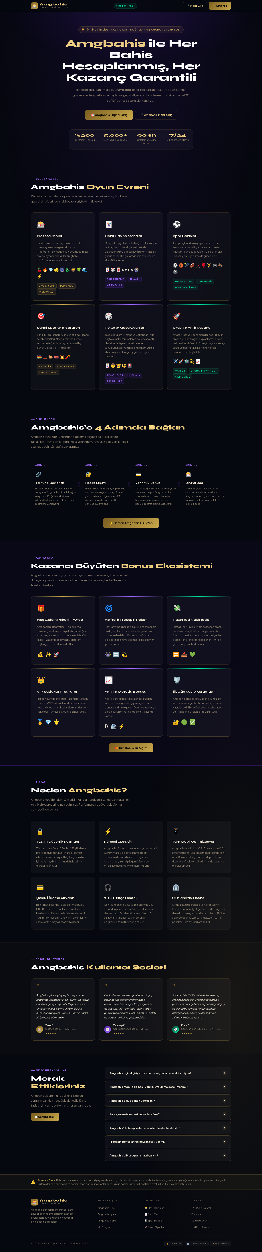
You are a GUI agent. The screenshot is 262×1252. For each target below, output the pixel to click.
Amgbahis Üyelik (107, 1214)
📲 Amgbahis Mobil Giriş (156, 114)
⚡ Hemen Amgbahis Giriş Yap (131, 523)
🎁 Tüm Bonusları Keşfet (131, 747)
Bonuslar (196, 1214)
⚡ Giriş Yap (220, 5)
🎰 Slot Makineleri (154, 1207)
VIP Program (104, 1227)
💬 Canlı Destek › (45, 1116)
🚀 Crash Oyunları (154, 1227)
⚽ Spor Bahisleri (153, 1220)
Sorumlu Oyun (199, 1220)
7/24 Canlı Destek (201, 1207)
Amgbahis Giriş (106, 1207)
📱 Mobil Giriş (195, 5)
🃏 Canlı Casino (153, 1214)
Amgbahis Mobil (107, 1220)
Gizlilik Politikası (200, 1227)
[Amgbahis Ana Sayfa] (49, 5)
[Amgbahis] (60, 1202)
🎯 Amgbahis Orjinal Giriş (109, 115)
